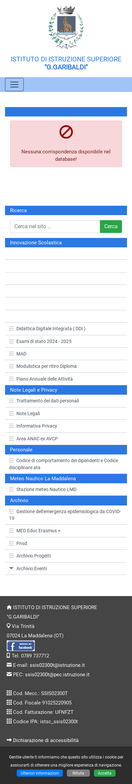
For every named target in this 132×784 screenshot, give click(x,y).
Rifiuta (78, 773)
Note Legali (24, 413)
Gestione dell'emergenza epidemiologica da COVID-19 (65, 515)
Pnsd (18, 543)
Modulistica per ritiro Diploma (43, 366)
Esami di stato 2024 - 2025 (40, 341)
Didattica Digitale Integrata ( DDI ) (47, 328)
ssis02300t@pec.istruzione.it (57, 675)
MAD (17, 353)
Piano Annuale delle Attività (41, 379)
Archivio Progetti (30, 555)
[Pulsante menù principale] (14, 84)
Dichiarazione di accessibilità (46, 740)
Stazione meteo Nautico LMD (43, 489)
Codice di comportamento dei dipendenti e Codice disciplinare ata (63, 464)
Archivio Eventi (28, 568)
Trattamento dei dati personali (44, 400)
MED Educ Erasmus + (34, 530)
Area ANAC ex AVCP (33, 438)
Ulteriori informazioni (40, 773)
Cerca (111, 226)
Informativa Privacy (33, 426)
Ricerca (18, 210)
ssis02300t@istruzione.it (57, 665)
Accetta (105, 773)
